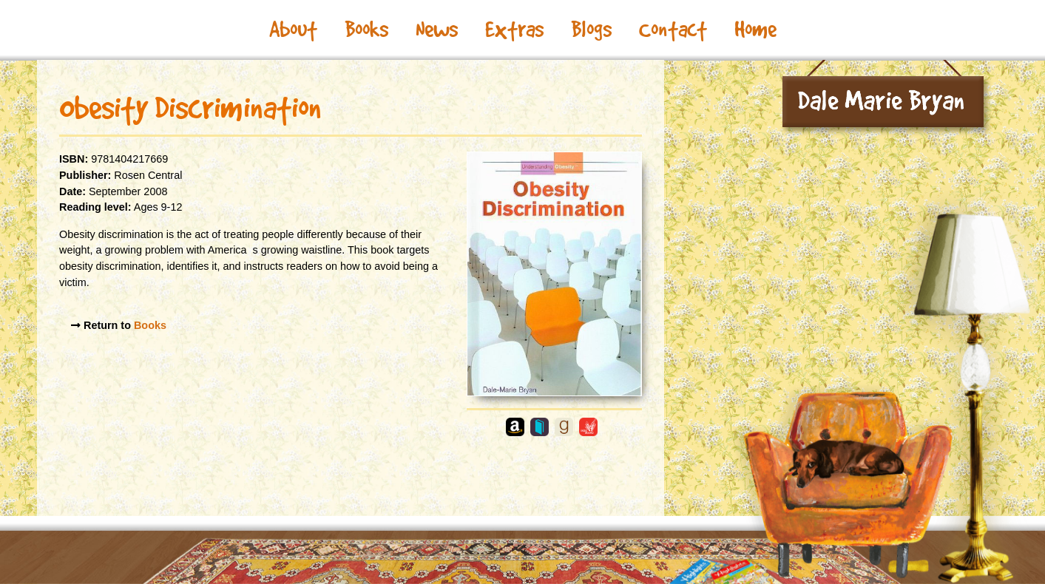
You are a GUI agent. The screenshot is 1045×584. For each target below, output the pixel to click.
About (293, 29)
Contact (673, 29)
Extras (514, 29)
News (437, 29)
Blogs (591, 29)
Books (366, 29)
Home (755, 29)
